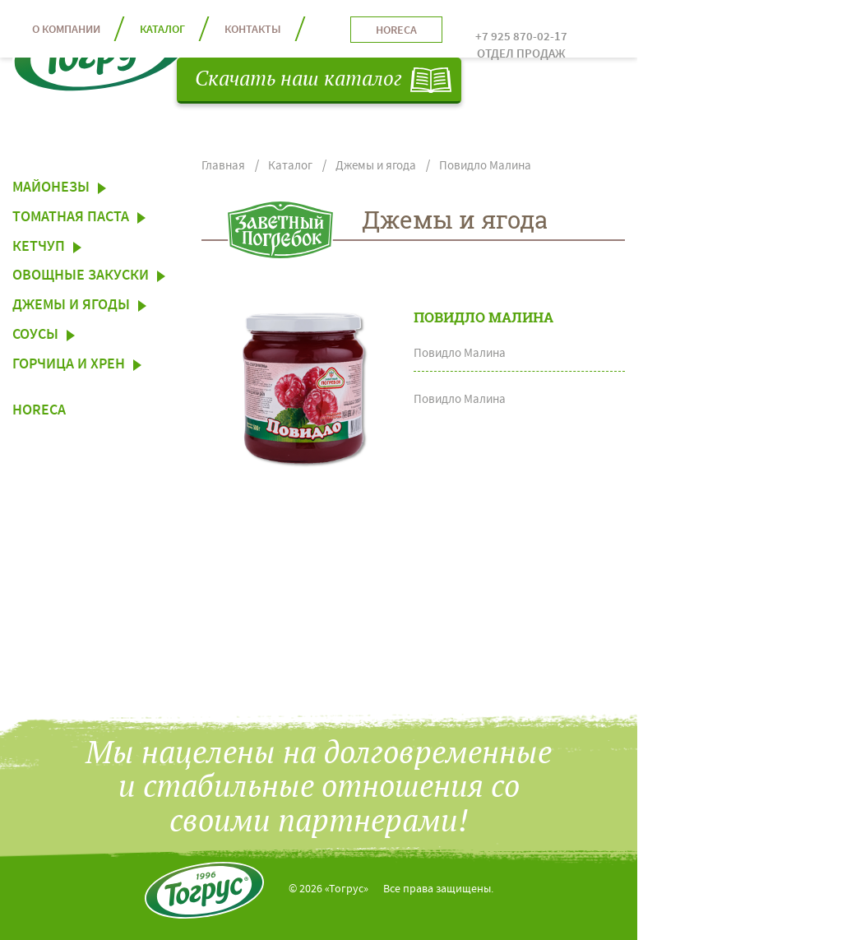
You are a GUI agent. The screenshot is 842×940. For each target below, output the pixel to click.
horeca (396, 31)
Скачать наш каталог (298, 79)
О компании (66, 30)
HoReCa (39, 412)
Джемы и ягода (375, 166)
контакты (252, 30)
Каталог (290, 166)
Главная (223, 166)
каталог (162, 30)
